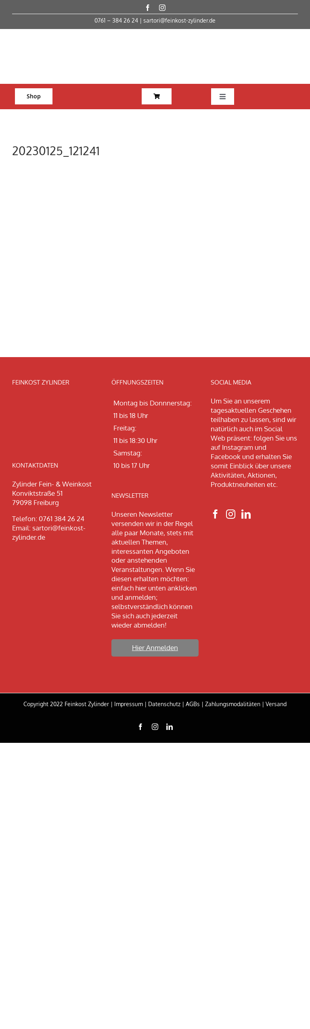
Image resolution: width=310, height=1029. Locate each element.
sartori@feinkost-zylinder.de (179, 20)
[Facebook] (215, 514)
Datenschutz (164, 704)
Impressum (128, 704)
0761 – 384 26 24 (116, 20)
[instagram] (162, 7)
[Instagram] (230, 514)
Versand (276, 704)
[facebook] (148, 7)
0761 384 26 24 (61, 518)
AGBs (193, 704)
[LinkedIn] (246, 514)
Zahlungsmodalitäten (232, 704)
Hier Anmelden (155, 647)
